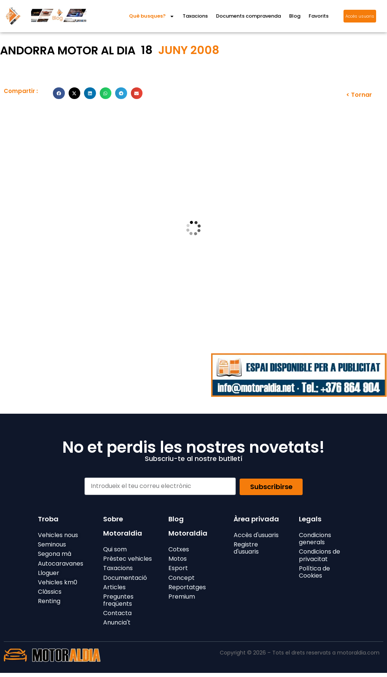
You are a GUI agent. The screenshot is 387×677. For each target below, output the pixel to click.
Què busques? (151, 16)
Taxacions (195, 16)
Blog (294, 16)
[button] (59, 93)
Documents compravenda (248, 16)
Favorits (318, 16)
